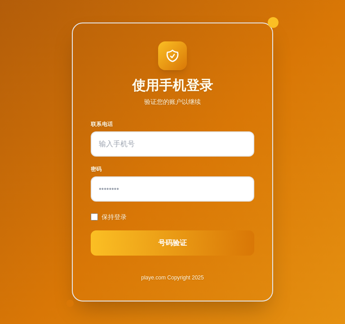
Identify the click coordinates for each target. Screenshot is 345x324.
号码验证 (172, 243)
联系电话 (102, 124)
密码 (96, 169)
